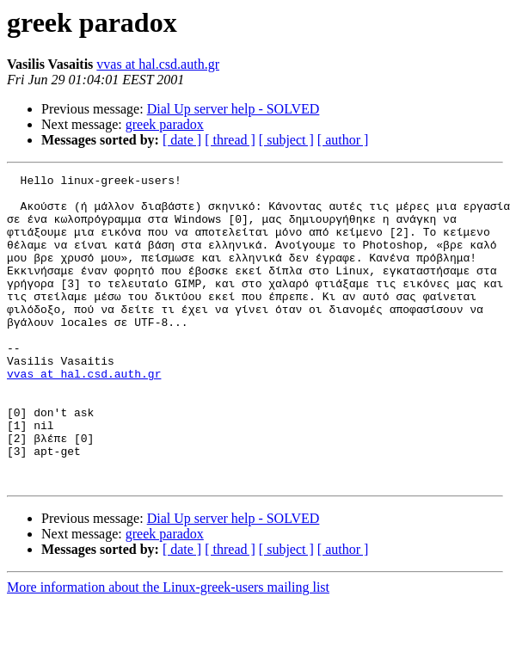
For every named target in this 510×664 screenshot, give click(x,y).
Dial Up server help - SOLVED (233, 108)
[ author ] (343, 139)
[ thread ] (230, 139)
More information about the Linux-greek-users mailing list (168, 649)
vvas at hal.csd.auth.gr (157, 64)
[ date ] (182, 139)
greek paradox (165, 124)
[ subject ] (286, 139)
